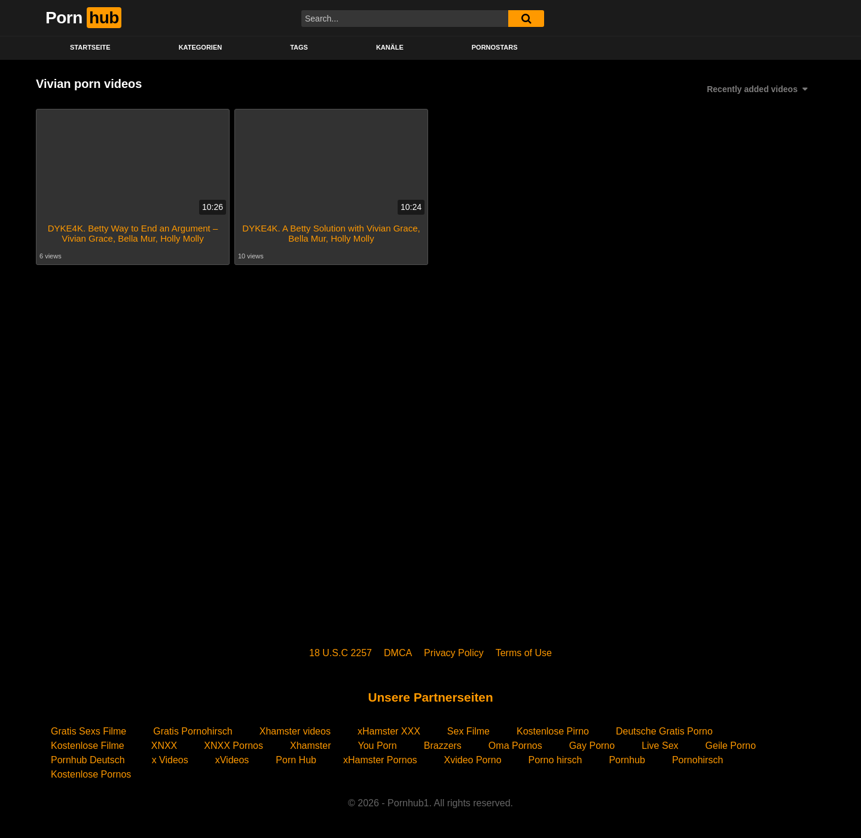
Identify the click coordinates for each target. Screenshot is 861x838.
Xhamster (310, 746)
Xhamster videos (295, 731)
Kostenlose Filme (87, 746)
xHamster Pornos (380, 760)
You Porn (377, 746)
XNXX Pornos (233, 746)
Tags (299, 47)
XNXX (164, 746)
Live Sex (660, 746)
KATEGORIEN (200, 47)
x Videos (170, 760)
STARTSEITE (90, 47)
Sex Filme (468, 731)
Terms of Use (524, 653)
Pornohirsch (697, 760)
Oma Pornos (515, 746)
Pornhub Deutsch (88, 760)
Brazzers (443, 746)
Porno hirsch (555, 760)
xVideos (232, 760)
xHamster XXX (389, 731)
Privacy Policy (454, 653)
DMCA (398, 653)
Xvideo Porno (473, 760)
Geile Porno (731, 746)
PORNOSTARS (495, 47)
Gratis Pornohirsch (193, 731)
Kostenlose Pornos (91, 774)
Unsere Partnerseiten (430, 697)
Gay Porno (592, 746)
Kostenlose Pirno (553, 731)
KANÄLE (390, 47)
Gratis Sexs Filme (88, 731)
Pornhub (627, 760)
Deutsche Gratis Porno (664, 731)
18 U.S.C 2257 (340, 653)
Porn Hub (296, 760)
